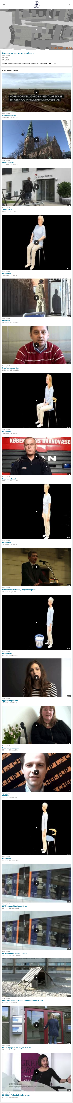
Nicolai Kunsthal (8, 162)
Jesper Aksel (7, 210)
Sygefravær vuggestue (10, 748)
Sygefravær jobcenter (10, 701)
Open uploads (6, 55)
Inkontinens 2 (7, 432)
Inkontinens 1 (7, 273)
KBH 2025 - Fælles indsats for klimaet (16, 1095)
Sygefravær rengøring (10, 368)
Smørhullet (6, 321)
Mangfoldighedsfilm (9, 115)
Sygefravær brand (9, 479)
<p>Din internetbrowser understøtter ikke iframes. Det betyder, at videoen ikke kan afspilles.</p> (36, 29)
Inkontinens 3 (7, 542)
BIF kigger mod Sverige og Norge (14, 906)
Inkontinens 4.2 (8, 653)
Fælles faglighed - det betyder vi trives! (16, 1048)
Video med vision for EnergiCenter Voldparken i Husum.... (23, 1000)
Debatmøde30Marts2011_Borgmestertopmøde (19, 590)
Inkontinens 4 (7, 859)
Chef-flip (5, 795)
